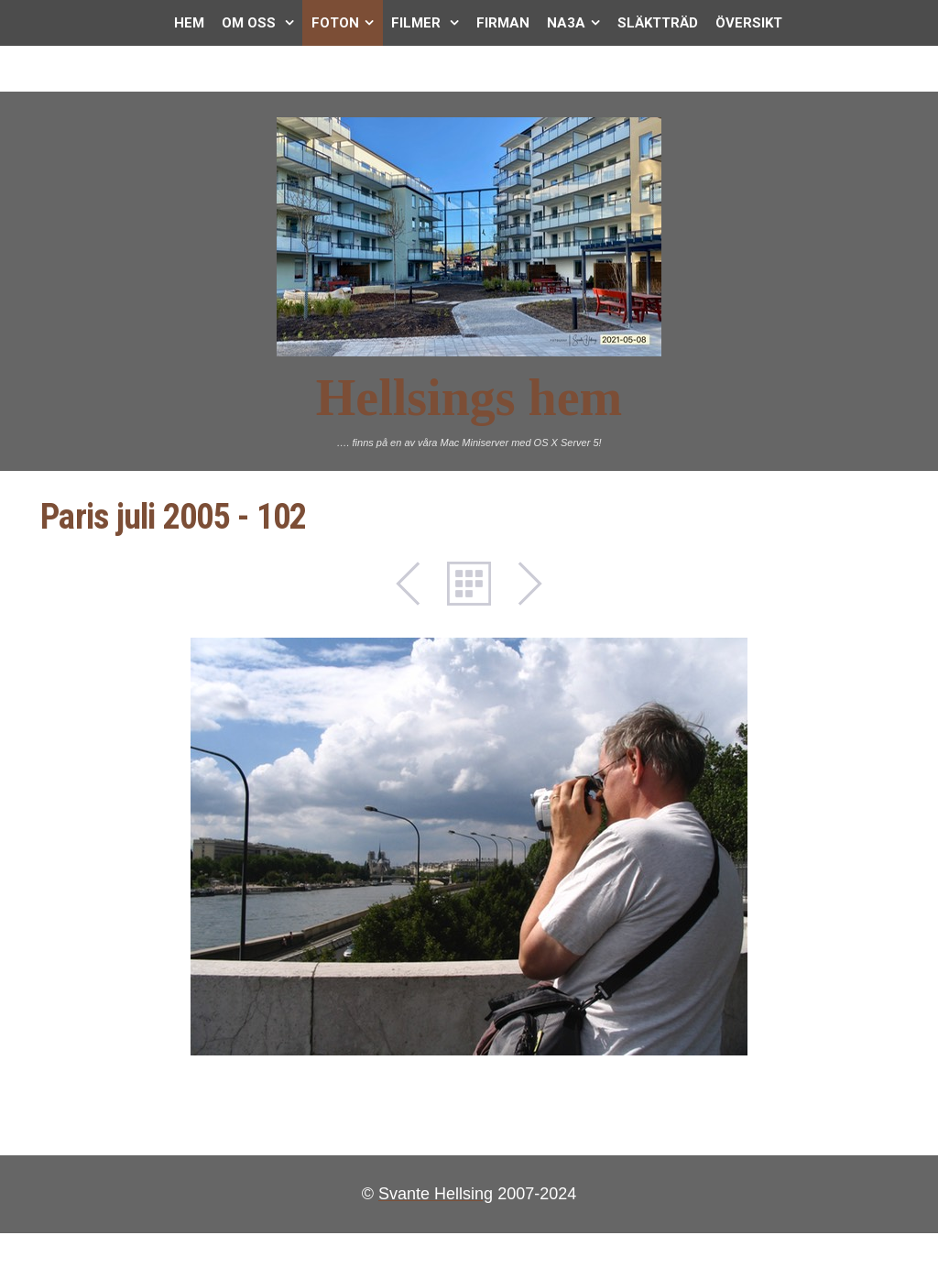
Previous (418, 584)
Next (520, 584)
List (469, 584)
